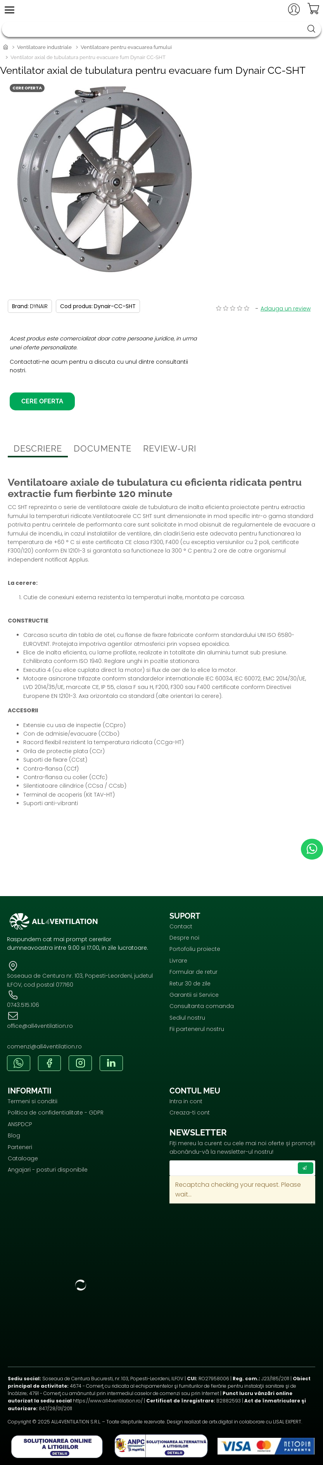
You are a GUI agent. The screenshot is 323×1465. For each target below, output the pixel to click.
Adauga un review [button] (286, 308)
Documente (102, 453)
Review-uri (169, 453)
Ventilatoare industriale (44, 47)
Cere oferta (42, 406)
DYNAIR (39, 306)
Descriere (38, 453)
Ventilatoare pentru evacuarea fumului (126, 47)
